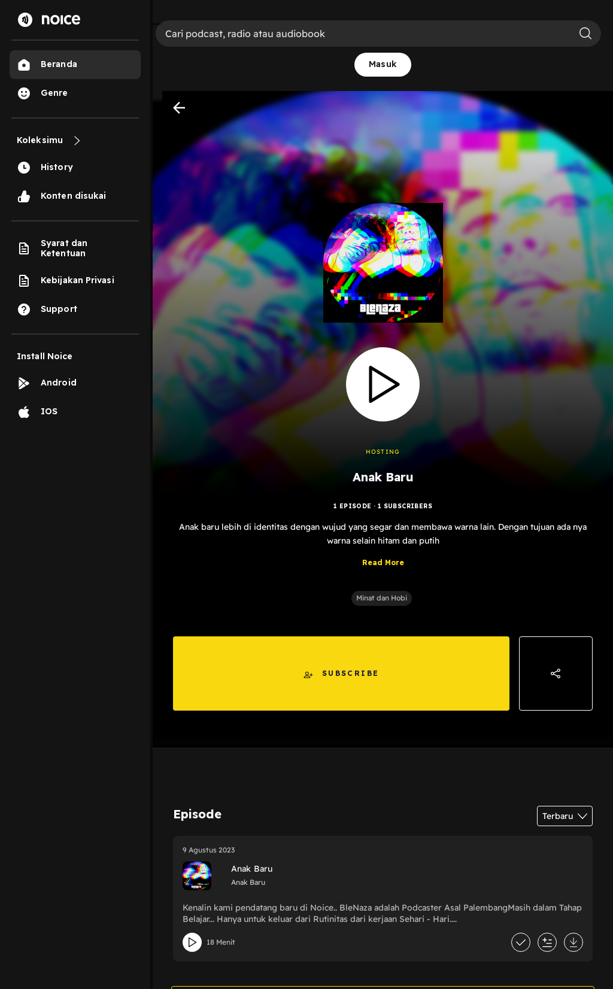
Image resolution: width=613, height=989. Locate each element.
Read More (383, 562)
